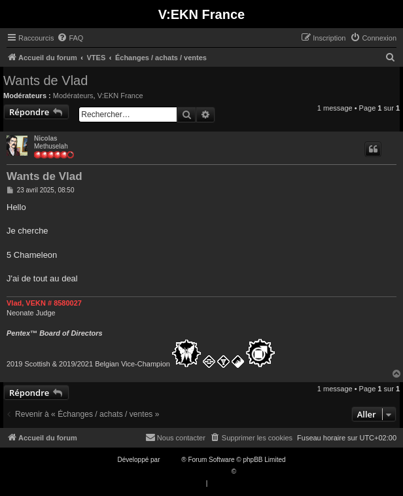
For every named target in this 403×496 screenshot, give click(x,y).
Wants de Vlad (45, 80)
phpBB (171, 459)
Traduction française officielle (187, 471)
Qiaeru (248, 471)
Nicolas (46, 138)
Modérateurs (73, 95)
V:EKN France (120, 95)
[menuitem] (70, 38)
